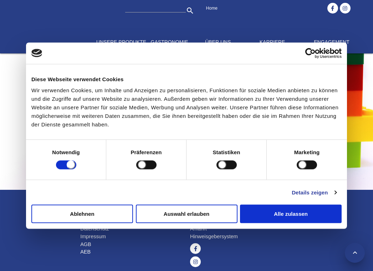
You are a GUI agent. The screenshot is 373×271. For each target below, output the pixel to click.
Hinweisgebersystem (214, 236)
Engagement (331, 42)
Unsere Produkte (121, 42)
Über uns (218, 42)
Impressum (93, 236)
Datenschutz (94, 228)
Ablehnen (82, 214)
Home (212, 8)
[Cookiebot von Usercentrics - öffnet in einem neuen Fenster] (310, 53)
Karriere (272, 42)
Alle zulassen (291, 214)
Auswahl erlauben (186, 214)
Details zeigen (310, 192)
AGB (85, 244)
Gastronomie (169, 42)
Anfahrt (198, 228)
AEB (85, 252)
